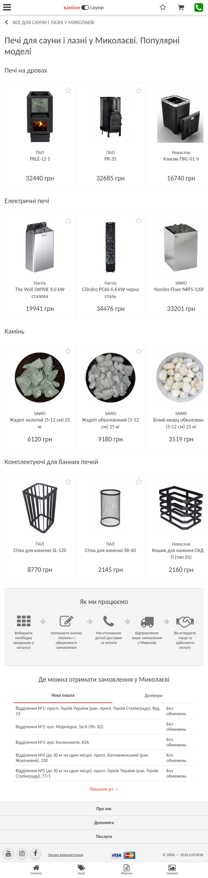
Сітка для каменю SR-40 (110, 550)
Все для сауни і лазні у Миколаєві (54, 22)
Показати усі (101, 789)
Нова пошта (62, 695)
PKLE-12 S (40, 159)
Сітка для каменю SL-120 (40, 550)
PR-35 (110, 159)
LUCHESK (196, 854)
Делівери (153, 695)
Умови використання (65, 854)
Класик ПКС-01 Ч (181, 159)
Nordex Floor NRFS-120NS (181, 289)
